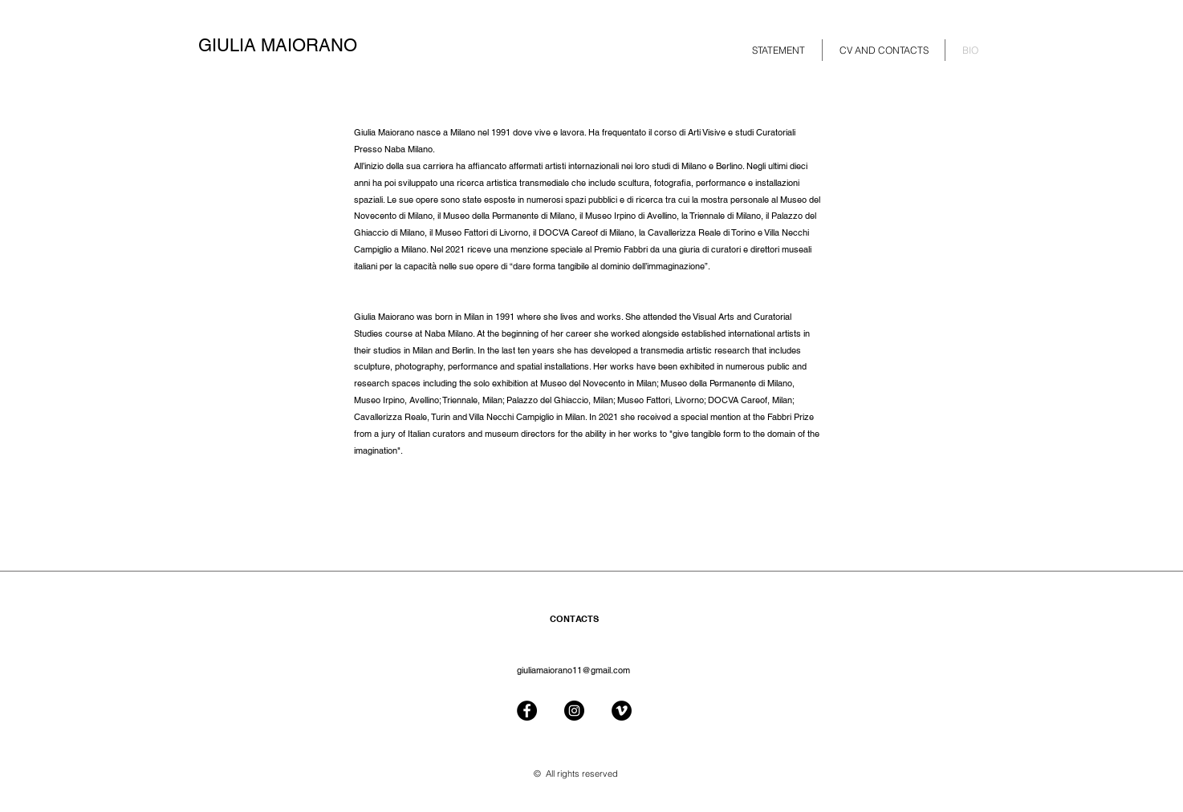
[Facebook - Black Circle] (527, 711)
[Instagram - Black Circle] (574, 711)
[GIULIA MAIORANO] (292, 45)
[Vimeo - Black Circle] (622, 711)
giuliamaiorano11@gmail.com (573, 670)
